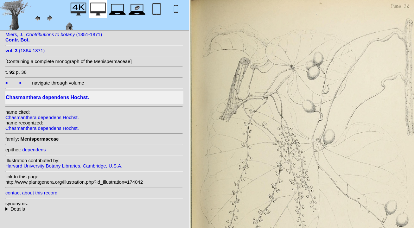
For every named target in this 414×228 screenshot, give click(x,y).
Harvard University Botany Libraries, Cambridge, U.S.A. (63, 165)
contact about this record (31, 192)
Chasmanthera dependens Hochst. (42, 117)
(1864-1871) (25, 50)
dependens (34, 149)
